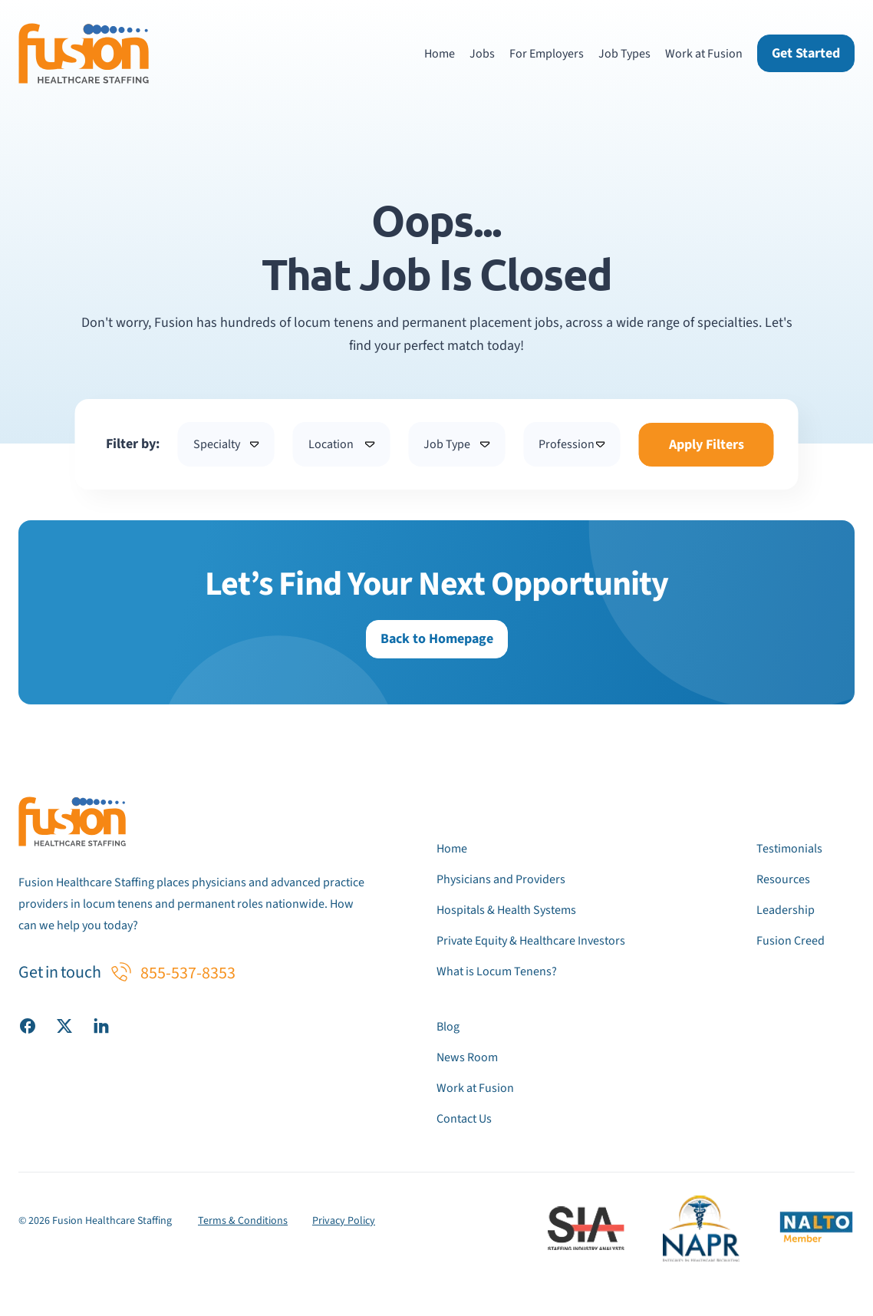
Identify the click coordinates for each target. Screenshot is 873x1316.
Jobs (482, 53)
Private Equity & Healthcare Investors (530, 940)
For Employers (546, 53)
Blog (448, 1026)
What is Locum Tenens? (496, 971)
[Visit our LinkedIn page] (101, 1025)
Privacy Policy (343, 1221)
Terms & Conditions (243, 1221)
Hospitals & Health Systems (506, 910)
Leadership (785, 910)
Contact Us (464, 1118)
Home (439, 53)
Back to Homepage (436, 638)
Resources (783, 879)
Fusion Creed (790, 940)
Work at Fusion (704, 53)
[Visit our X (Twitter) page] (64, 1025)
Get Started (806, 53)
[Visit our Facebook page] (27, 1025)
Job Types (624, 53)
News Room (467, 1057)
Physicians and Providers (500, 879)
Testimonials (789, 848)
